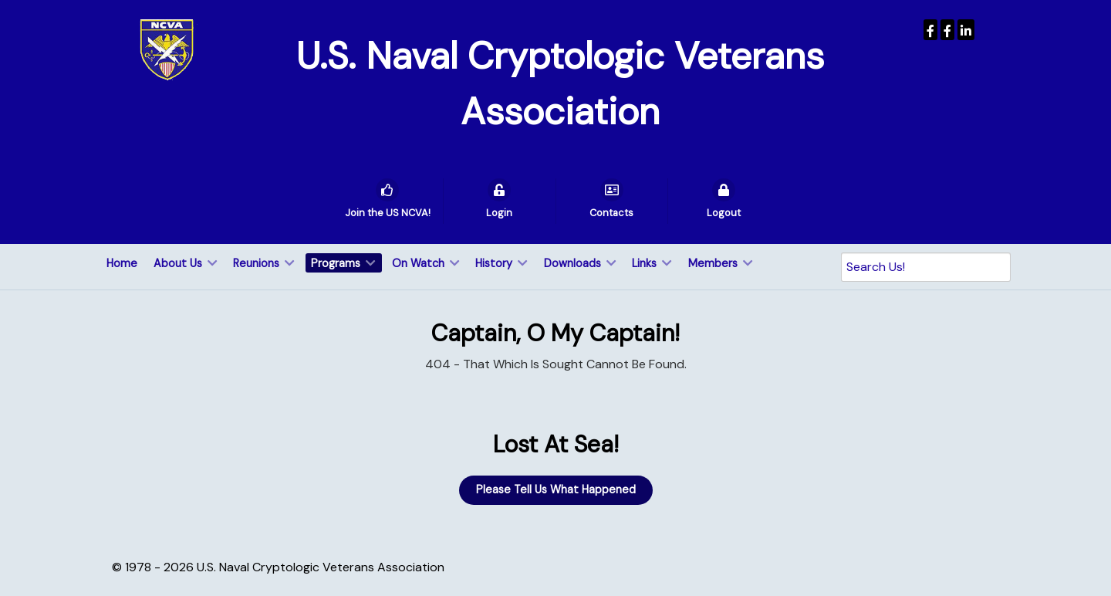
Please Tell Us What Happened (556, 489)
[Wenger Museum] (947, 29)
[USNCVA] (930, 29)
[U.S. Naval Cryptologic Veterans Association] (167, 49)
